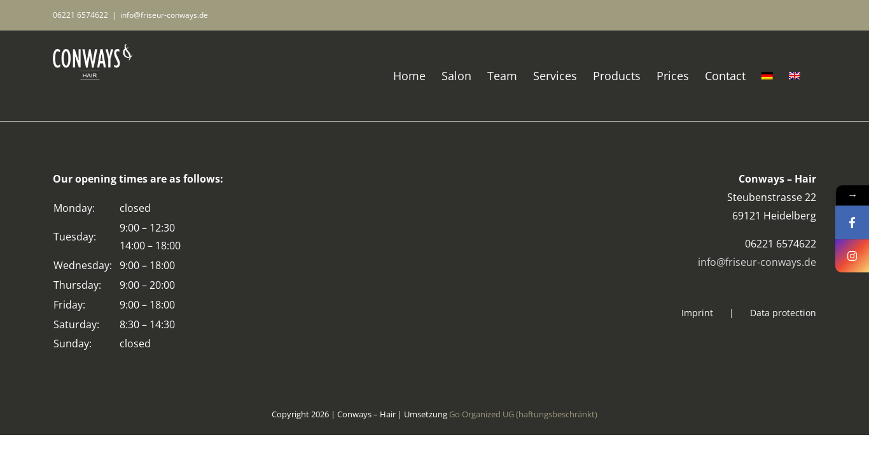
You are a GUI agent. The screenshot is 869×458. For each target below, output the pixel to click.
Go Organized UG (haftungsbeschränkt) (523, 414)
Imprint (697, 313)
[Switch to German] (776, 75)
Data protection (783, 313)
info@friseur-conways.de (164, 15)
